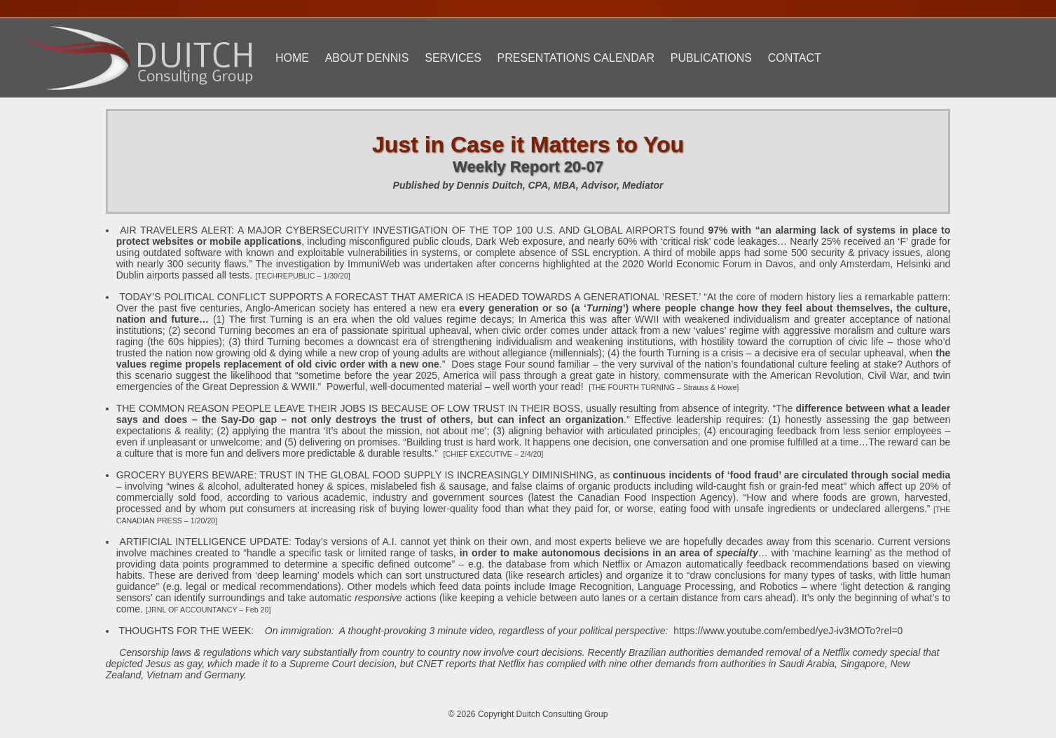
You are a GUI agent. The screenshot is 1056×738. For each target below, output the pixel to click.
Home (292, 58)
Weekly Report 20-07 (528, 166)
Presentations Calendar (576, 58)
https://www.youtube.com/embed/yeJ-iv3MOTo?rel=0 (788, 630)
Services (453, 58)
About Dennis (367, 58)
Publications (711, 58)
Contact (794, 58)
